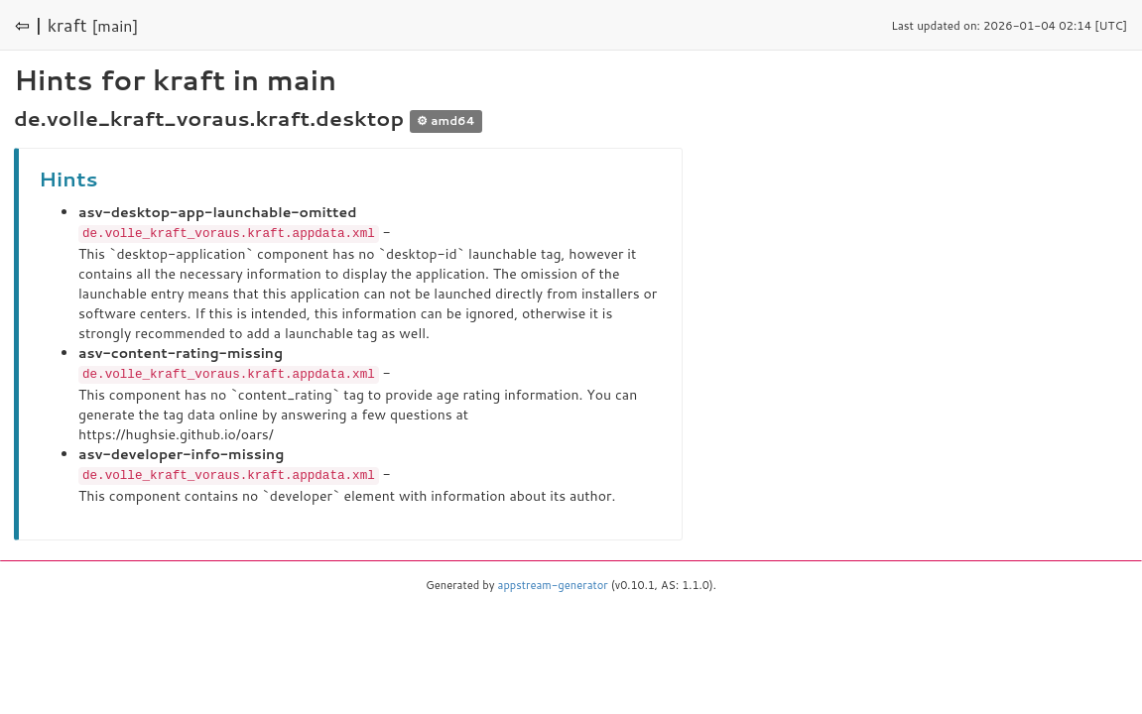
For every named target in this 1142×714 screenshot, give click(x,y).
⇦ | (29, 25)
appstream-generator (553, 582)
